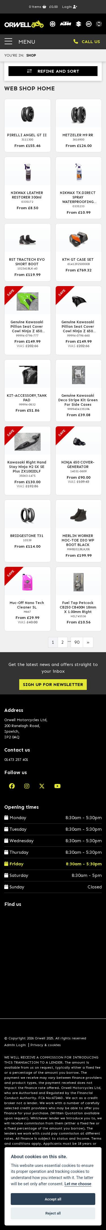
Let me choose (77, 1184)
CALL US (86, 41)
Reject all (52, 1213)
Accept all (53, 1199)
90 (76, 642)
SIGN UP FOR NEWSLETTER (53, 684)
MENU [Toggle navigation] (20, 41)
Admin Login (15, 1045)
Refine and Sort (53, 71)
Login (69, 7)
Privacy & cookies (46, 1045)
